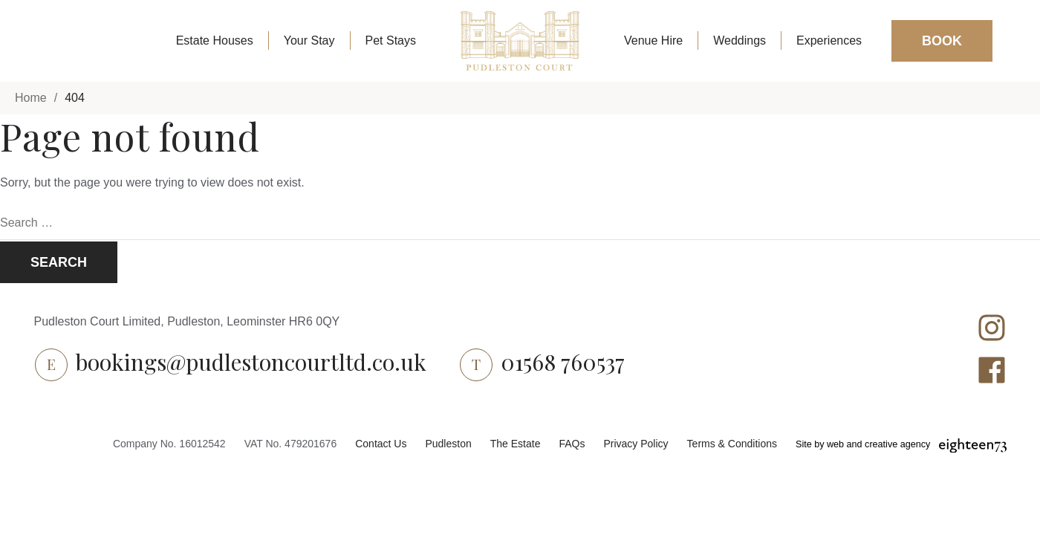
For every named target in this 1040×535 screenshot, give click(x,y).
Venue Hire (653, 40)
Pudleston (448, 444)
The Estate (515, 444)
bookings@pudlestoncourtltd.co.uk (251, 362)
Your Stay (309, 40)
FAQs (572, 444)
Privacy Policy (635, 444)
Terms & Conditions (732, 444)
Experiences (829, 40)
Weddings (739, 40)
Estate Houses (214, 40)
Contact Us (380, 444)
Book (942, 40)
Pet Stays (390, 40)
